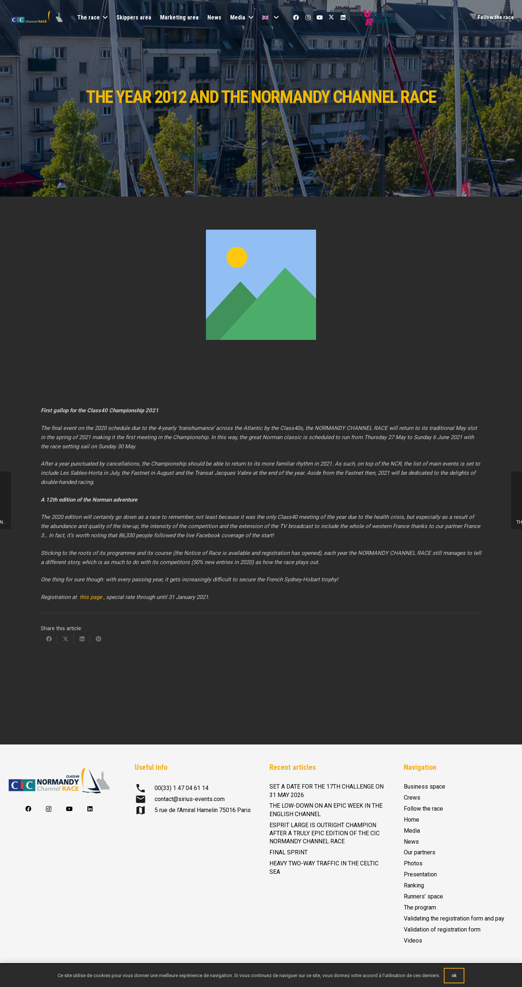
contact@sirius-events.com (190, 799)
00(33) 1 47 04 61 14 (182, 788)
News (411, 841)
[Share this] (49, 639)
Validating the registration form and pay (454, 918)
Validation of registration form (442, 929)
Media (412, 830)
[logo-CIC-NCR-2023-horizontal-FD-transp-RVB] (36, 17)
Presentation (420, 874)
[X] (331, 17)
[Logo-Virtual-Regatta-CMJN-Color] (380, 17)
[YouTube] (319, 17)
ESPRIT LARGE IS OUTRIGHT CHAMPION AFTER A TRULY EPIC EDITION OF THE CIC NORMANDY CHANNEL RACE (324, 833)
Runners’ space (423, 896)
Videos (413, 940)
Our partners (419, 852)
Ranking (414, 885)
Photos (413, 863)
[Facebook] (296, 17)
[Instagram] (307, 17)
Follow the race (423, 808)
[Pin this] (98, 639)
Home (411, 819)
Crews (412, 797)
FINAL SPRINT (288, 852)
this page (92, 597)
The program (420, 907)
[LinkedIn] (343, 17)
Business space (424, 786)
